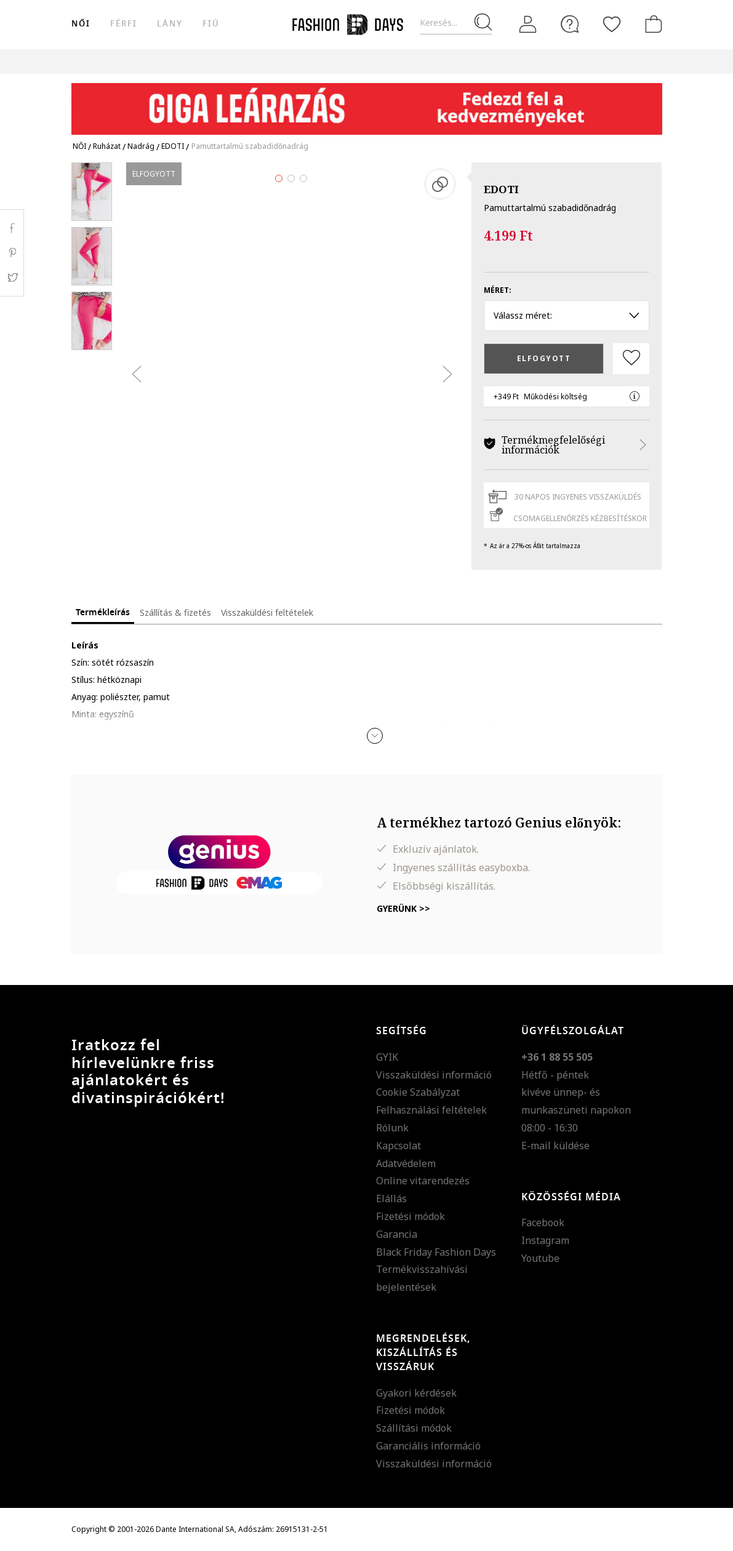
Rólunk (392, 1127)
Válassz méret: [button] (566, 315)
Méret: (497, 290)
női (80, 24)
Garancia (396, 1234)
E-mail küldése (555, 1145)
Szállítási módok (414, 1428)
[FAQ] (569, 24)
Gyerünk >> (403, 908)
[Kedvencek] (611, 24)
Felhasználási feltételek (431, 1110)
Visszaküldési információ (434, 1075)
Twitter (12, 277)
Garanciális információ (428, 1446)
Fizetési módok (410, 1216)
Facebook (542, 1222)
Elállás (391, 1198)
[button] (375, 736)
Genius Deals (490, 61)
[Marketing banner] (366, 103)
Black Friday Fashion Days (436, 1252)
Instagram (545, 1240)
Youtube (540, 1258)
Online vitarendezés (423, 1180)
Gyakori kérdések (416, 1393)
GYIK (387, 1057)
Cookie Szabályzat (418, 1092)
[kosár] (651, 24)
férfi (123, 24)
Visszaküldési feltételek (267, 612)
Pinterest (12, 253)
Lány (170, 24)
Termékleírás (103, 612)
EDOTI (501, 189)
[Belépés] (528, 24)
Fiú (211, 24)
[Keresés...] (456, 23)
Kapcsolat (398, 1145)
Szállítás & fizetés (175, 612)
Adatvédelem (406, 1163)
